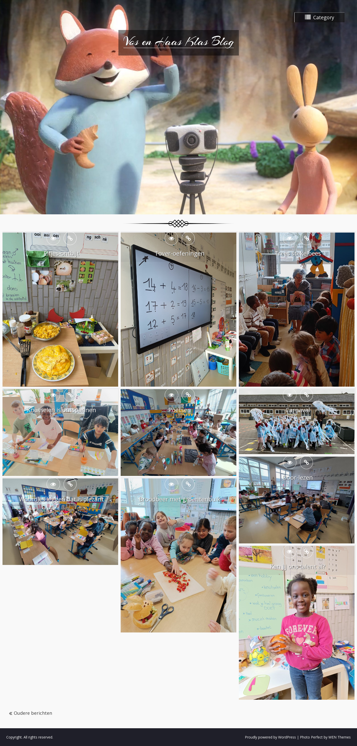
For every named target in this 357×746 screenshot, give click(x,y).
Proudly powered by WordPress (270, 737)
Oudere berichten (33, 713)
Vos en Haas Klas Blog (178, 41)
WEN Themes (339, 737)
